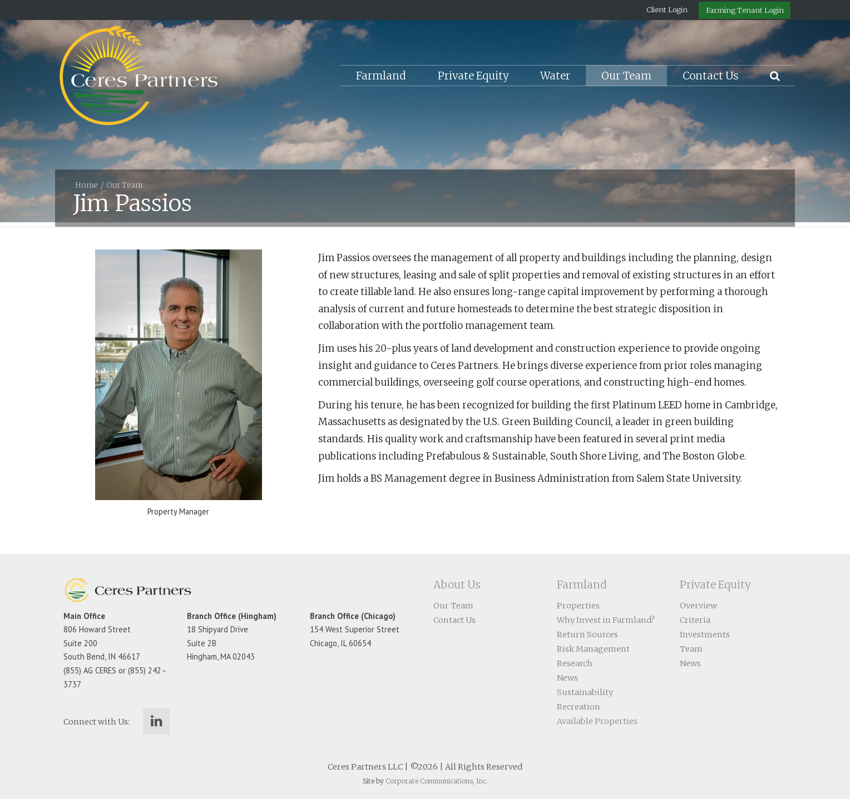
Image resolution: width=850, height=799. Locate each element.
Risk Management (593, 649)
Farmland (381, 75)
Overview (698, 606)
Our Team (626, 75)
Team (691, 649)
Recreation (578, 707)
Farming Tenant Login (745, 10)
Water (555, 75)
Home (86, 185)
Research (574, 663)
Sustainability (585, 692)
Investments (705, 635)
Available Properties (597, 721)
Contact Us (711, 75)
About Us (457, 584)
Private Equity (473, 75)
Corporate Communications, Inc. (437, 781)
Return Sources (587, 635)
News (567, 678)
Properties (578, 606)
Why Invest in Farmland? (606, 620)
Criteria (695, 620)
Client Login (667, 9)
